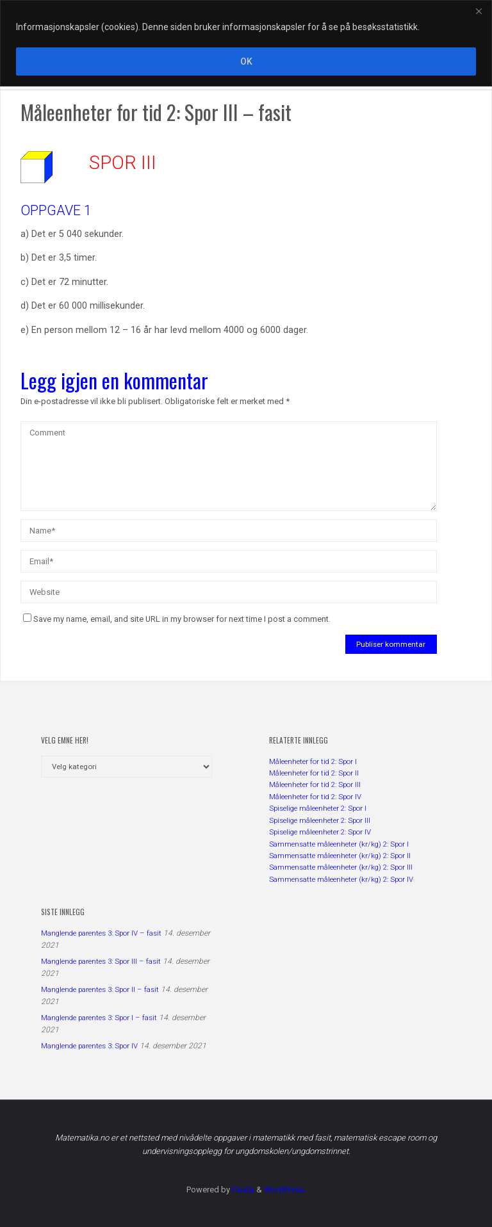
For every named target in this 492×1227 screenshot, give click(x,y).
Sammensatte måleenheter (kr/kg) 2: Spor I (339, 844)
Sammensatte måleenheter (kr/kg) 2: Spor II (340, 855)
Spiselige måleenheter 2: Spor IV (320, 831)
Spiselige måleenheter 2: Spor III (319, 820)
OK (246, 61)
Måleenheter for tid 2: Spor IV (315, 796)
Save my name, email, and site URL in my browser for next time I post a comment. (177, 619)
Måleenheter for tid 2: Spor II (314, 772)
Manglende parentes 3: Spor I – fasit (99, 1017)
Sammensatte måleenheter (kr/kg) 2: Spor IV (341, 879)
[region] (246, 43)
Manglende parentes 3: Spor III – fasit (101, 961)
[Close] (478, 11)
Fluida (242, 1189)
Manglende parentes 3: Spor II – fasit (100, 989)
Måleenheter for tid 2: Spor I (313, 761)
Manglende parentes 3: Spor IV (89, 1045)
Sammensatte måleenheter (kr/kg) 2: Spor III (341, 867)
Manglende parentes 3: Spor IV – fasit (101, 933)
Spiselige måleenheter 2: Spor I (317, 808)
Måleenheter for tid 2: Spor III (315, 784)
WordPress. (285, 1189)
